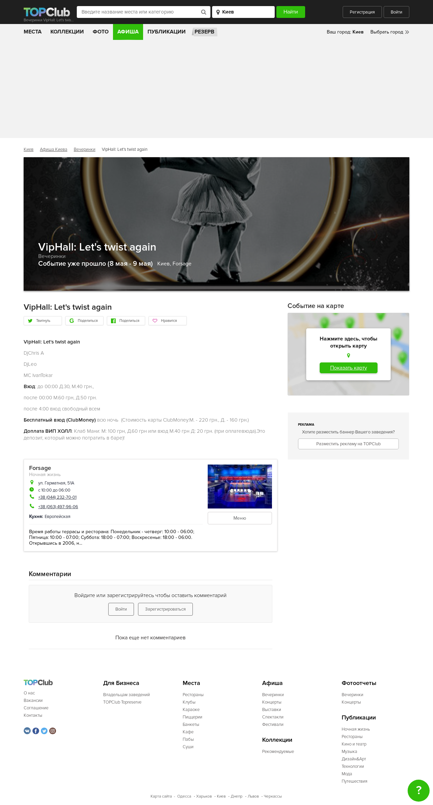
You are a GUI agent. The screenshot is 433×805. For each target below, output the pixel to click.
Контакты (33, 715)
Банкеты (191, 724)
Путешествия (354, 781)
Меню (239, 518)
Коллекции (67, 31)
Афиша (128, 31)
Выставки (271, 709)
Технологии (353, 766)
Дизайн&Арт (354, 759)
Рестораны (193, 694)
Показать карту (348, 367)
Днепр (237, 796)
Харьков (204, 796)
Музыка (349, 751)
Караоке (191, 709)
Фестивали (272, 724)
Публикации (166, 31)
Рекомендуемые (278, 751)
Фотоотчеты (359, 683)
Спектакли (272, 717)
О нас (29, 693)
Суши (188, 747)
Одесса (184, 796)
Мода (347, 774)
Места (33, 31)
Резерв (204, 31)
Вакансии (33, 700)
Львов (253, 796)
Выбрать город (386, 32)
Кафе (188, 732)
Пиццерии (192, 717)
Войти (396, 12)
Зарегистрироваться (165, 609)
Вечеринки (84, 149)
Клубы (189, 702)
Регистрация (362, 12)
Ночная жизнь (45, 474)
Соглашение (36, 708)
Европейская (57, 516)
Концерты (271, 702)
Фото (101, 31)
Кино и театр (354, 744)
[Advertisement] (216, 90)
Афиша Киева (53, 149)
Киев (28, 149)
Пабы (188, 739)
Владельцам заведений (126, 694)
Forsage (182, 263)
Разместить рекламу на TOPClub (348, 444)
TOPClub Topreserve (122, 702)
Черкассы (273, 796)
